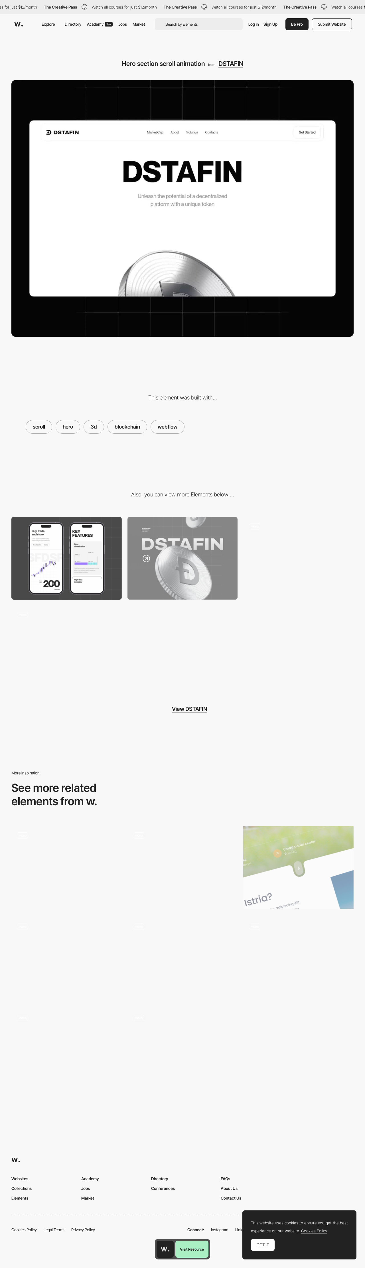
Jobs (122, 24)
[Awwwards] (18, 24)
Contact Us (231, 1198)
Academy (100, 24)
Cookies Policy (24, 1229)
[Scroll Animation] (182, 867)
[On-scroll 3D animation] (66, 958)
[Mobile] (66, 558)
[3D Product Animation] (298, 958)
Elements (19, 1198)
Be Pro (297, 24)
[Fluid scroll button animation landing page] (298, 867)
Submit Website (332, 24)
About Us (229, 1188)
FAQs (225, 1178)
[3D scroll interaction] (66, 1050)
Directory (73, 24)
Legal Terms (54, 1229)
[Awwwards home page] (165, 1249)
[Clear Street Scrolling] (182, 958)
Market (139, 24)
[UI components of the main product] (298, 558)
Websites (19, 1178)
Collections (21, 1188)
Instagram (219, 1229)
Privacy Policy (83, 1229)
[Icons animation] (66, 646)
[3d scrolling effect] (66, 867)
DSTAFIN (230, 63)
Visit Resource (192, 1249)
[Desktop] (182, 558)
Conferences (163, 1188)
